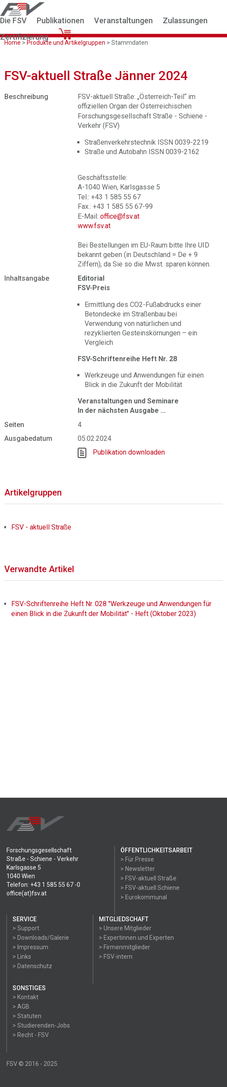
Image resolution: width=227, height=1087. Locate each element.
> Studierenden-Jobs (41, 1025)
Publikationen (60, 20)
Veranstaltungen (123, 20)
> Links (22, 956)
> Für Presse (137, 859)
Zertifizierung (24, 36)
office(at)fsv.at (26, 893)
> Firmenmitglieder (124, 947)
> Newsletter (137, 868)
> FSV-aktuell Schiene (150, 887)
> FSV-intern (115, 956)
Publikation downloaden (129, 452)
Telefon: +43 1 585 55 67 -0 (43, 884)
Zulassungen (185, 20)
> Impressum (30, 947)
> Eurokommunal (143, 897)
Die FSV (13, 20)
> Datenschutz (32, 966)
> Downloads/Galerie (41, 937)
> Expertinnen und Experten (136, 937)
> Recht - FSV (31, 1034)
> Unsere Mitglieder (125, 928)
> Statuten (27, 1016)
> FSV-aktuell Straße (148, 878)
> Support (26, 928)
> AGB (21, 1006)
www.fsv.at (94, 226)
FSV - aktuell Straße (41, 527)
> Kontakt (25, 997)
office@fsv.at (119, 216)
